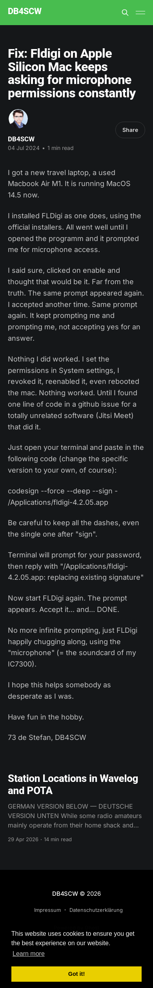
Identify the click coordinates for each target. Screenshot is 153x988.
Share (130, 129)
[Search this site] (125, 12)
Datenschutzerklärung (96, 910)
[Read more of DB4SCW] (18, 118)
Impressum (47, 910)
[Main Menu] (140, 12)
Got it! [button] (76, 974)
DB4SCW (25, 11)
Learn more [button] (29, 953)
